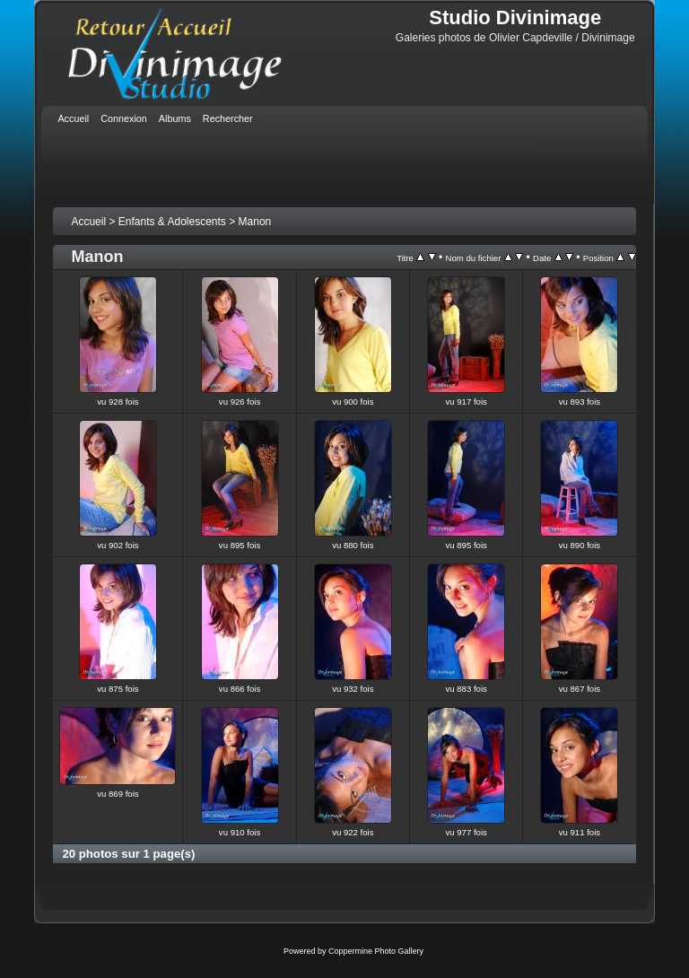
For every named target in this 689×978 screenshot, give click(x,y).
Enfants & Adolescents (172, 221)
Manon (255, 221)
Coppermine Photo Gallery (375, 951)
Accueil (88, 221)
